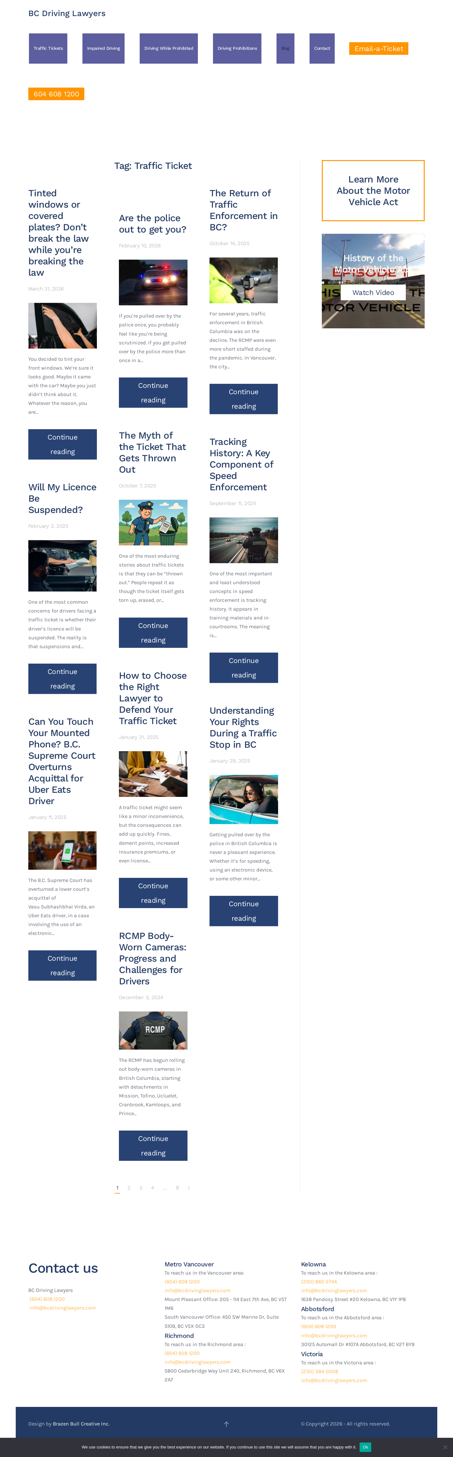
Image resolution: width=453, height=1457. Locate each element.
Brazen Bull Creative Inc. (81, 1424)
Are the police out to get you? (153, 195)
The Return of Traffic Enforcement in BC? (244, 206)
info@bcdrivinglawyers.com (62, 1308)
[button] (226, 1424)
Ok (365, 1447)
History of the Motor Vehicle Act (373, 263)
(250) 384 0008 (319, 1371)
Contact (322, 48)
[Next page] (188, 1188)
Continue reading (62, 440)
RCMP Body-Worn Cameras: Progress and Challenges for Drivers (152, 930)
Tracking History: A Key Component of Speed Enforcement (241, 461)
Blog (285, 48)
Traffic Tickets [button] (48, 48)
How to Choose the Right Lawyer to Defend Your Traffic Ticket (153, 670)
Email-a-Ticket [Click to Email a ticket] (379, 48)
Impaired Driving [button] (103, 48)
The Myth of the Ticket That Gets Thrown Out (152, 423)
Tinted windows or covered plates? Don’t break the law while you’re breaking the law (58, 229)
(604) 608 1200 (46, 1299)
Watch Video (373, 292)
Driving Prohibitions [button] (237, 48)
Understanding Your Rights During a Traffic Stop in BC (243, 723)
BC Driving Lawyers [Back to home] (67, 13)
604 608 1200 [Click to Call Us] (56, 94)
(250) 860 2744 (319, 1282)
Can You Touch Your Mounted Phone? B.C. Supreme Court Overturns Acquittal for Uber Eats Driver (61, 757)
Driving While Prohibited (168, 48)
